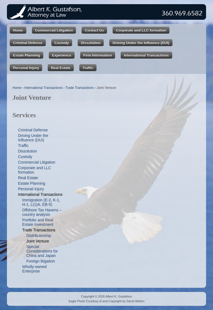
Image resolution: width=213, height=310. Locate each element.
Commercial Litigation (54, 30)
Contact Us (94, 30)
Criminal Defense (27, 43)
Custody (61, 43)
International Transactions (146, 55)
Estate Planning (26, 55)
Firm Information (97, 55)
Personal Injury (26, 68)
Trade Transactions (79, 88)
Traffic (87, 68)
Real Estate (60, 68)
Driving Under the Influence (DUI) (141, 43)
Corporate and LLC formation (141, 30)
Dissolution (91, 43)
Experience (61, 55)
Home (18, 30)
